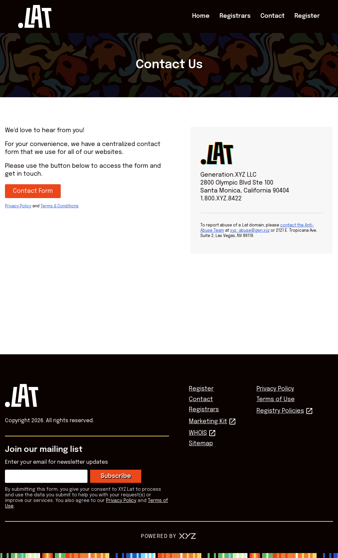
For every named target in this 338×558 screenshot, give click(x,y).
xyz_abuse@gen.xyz (250, 231)
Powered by (169, 536)
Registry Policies (280, 411)
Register (307, 16)
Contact (272, 16)
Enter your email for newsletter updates (56, 462)
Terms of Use (275, 399)
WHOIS (198, 433)
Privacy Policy (18, 206)
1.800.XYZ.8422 (221, 199)
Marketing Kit (208, 422)
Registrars (235, 16)
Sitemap (201, 444)
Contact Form (33, 191)
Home (201, 16)
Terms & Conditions (60, 206)
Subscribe (116, 476)
